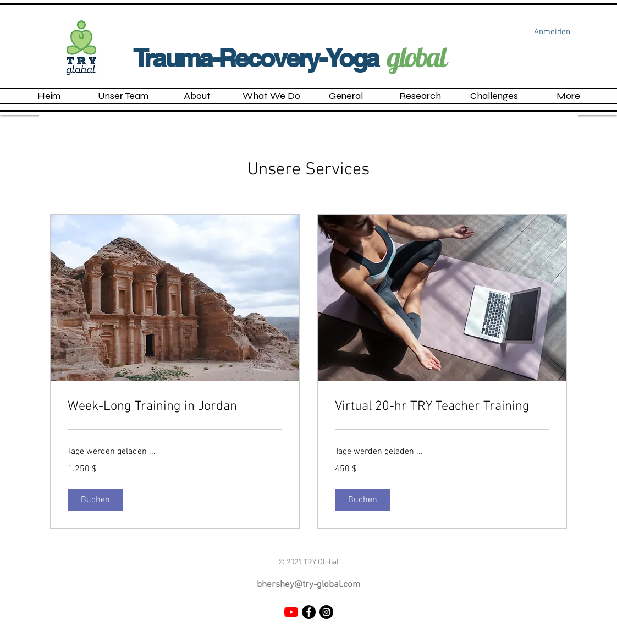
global (416, 56)
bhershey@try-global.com (308, 584)
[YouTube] (291, 612)
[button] (271, 96)
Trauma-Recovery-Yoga (256, 58)
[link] (175, 407)
